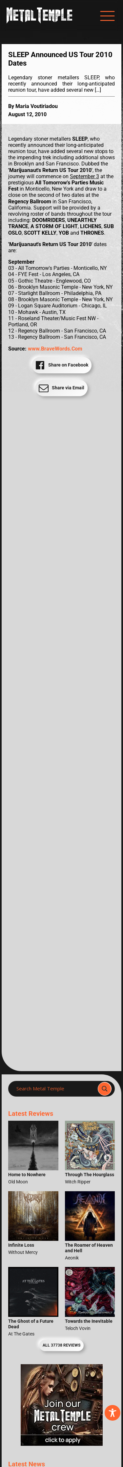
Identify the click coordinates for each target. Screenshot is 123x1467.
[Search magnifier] (105, 1089)
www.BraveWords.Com (55, 349)
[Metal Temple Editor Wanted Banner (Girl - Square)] (62, 1444)
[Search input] (54, 1088)
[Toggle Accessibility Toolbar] (112, 1412)
